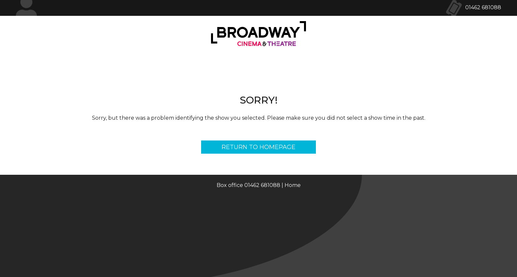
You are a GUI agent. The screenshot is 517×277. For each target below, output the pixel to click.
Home (293, 185)
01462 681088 (483, 7)
